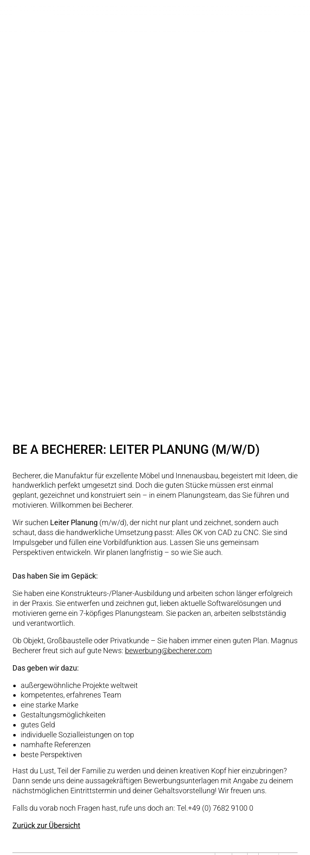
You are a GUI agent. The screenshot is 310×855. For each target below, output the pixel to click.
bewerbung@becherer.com (168, 650)
